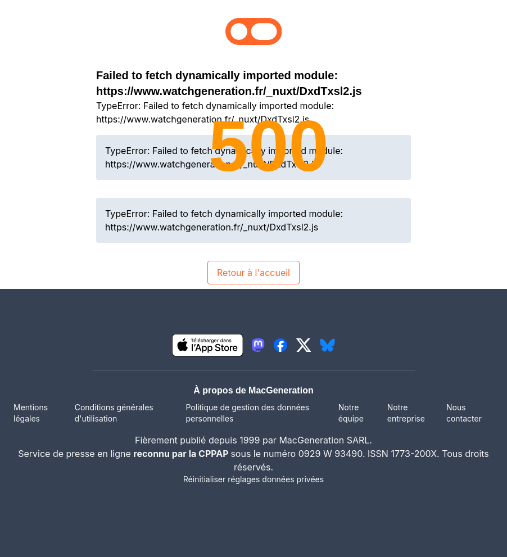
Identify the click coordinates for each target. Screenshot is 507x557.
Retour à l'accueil (253, 272)
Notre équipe (351, 412)
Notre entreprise (406, 412)
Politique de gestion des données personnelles (248, 412)
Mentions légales (30, 412)
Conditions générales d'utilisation (114, 412)
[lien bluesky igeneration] (327, 345)
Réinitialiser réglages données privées (253, 479)
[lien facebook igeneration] (280, 345)
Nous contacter (464, 412)
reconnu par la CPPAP (181, 453)
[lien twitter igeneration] (303, 345)
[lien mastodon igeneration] (258, 345)
